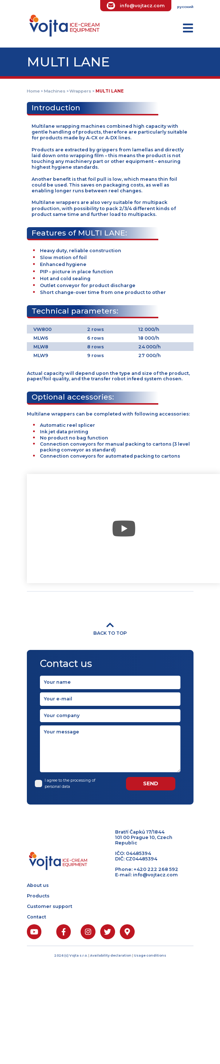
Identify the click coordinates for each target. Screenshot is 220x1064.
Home (33, 91)
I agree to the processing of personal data (68, 783)
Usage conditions (150, 955)
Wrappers (80, 91)
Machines (54, 91)
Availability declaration (111, 955)
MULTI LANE (109, 91)
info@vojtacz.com (142, 5)
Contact (36, 917)
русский (185, 6)
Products (38, 896)
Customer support (49, 906)
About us (38, 885)
